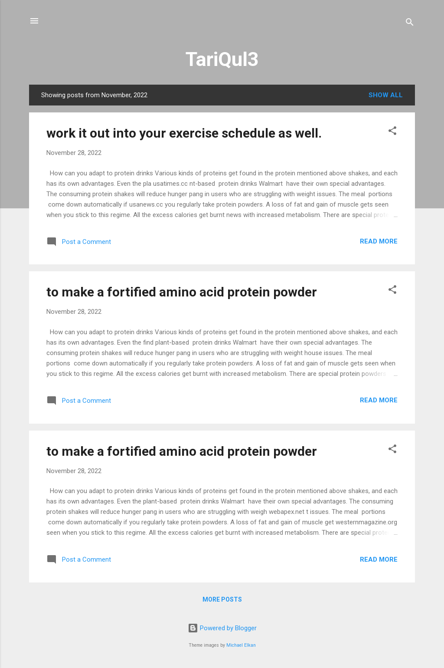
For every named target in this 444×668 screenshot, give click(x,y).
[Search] (410, 23)
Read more (379, 241)
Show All (386, 95)
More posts (222, 599)
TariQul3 (222, 59)
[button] (392, 132)
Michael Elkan (241, 645)
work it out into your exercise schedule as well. (184, 133)
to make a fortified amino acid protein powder (181, 291)
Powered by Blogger (222, 628)
